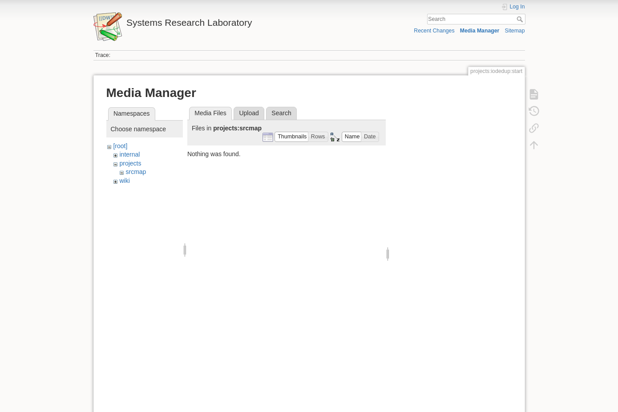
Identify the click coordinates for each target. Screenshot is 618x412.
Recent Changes (434, 31)
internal (129, 154)
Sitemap (515, 31)
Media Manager (480, 31)
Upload (249, 113)
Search (521, 19)
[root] (120, 145)
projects (130, 163)
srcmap (135, 171)
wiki (124, 180)
